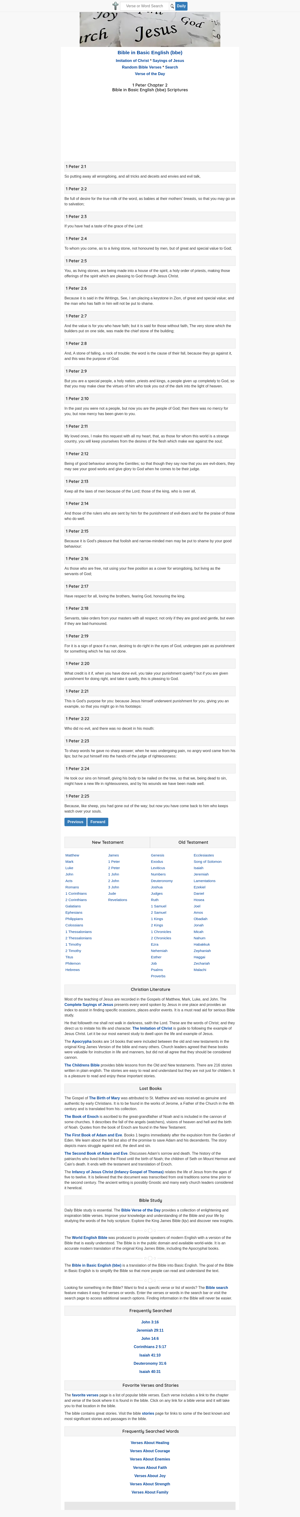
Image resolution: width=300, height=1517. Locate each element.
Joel (197, 906)
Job (154, 963)
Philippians (74, 919)
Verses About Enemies (150, 1459)
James (113, 855)
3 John (113, 887)
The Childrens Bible (82, 1065)
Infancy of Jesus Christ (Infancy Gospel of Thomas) (118, 1172)
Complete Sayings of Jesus (88, 1005)
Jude (112, 893)
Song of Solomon (208, 862)
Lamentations (205, 881)
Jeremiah (201, 874)
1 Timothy (73, 944)
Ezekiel (200, 887)
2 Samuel (158, 912)
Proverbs (158, 976)
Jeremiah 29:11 (150, 1330)
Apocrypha (82, 1041)
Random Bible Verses (141, 67)
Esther (156, 957)
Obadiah (201, 919)
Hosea (199, 900)
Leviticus (158, 868)
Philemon (73, 963)
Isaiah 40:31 (150, 1372)
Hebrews (72, 970)
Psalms (157, 970)
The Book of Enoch (81, 1117)
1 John (113, 874)
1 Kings (157, 919)
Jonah (199, 925)
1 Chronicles (161, 932)
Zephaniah (202, 951)
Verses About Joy (150, 1476)
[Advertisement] (150, 126)
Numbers (158, 874)
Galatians (73, 906)
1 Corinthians (76, 893)
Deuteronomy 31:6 (150, 1363)
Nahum (200, 938)
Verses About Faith (150, 1468)
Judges (157, 893)
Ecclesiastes (204, 855)
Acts (68, 881)
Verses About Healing (150, 1443)
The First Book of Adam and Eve (93, 1135)
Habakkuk (202, 944)
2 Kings (157, 925)
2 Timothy (73, 951)
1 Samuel (158, 906)
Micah (198, 932)
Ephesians (73, 912)
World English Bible (89, 1238)
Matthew (72, 855)
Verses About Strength (150, 1484)
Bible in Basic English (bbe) (150, 52)
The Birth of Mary (104, 1098)
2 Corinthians (76, 900)
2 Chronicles (161, 938)
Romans (72, 887)
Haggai (199, 957)
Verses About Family (150, 1492)
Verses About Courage (150, 1451)
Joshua (157, 887)
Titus (69, 957)
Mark (69, 862)
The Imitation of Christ (152, 1028)
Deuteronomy (162, 881)
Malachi (200, 970)
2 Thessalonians (78, 938)
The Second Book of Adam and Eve (96, 1153)
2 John (113, 881)
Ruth (155, 900)
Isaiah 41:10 (150, 1355)
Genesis (157, 855)
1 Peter (114, 862)
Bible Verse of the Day (141, 1210)
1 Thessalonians (78, 932)
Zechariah (202, 963)
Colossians (74, 925)
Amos (198, 912)
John (69, 874)
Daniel (199, 893)
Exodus (157, 862)
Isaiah (198, 868)
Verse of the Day (150, 74)
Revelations (117, 900)
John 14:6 (150, 1339)
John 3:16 (150, 1322)
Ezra (154, 944)
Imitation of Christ (132, 60)
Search (171, 67)
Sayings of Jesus (168, 60)
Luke (69, 868)
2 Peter (114, 868)
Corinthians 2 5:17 (150, 1347)
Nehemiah (159, 951)
